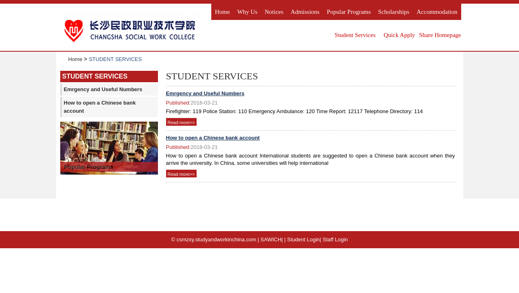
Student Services (355, 35)
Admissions (305, 12)
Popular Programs (349, 12)
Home (222, 12)
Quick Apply (399, 35)
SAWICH (271, 239)
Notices (274, 12)
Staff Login (335, 239)
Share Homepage (440, 35)
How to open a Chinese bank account (100, 107)
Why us (247, 12)
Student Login (303, 239)
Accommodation (437, 12)
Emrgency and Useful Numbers (103, 89)
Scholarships (394, 12)
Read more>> (181, 122)
